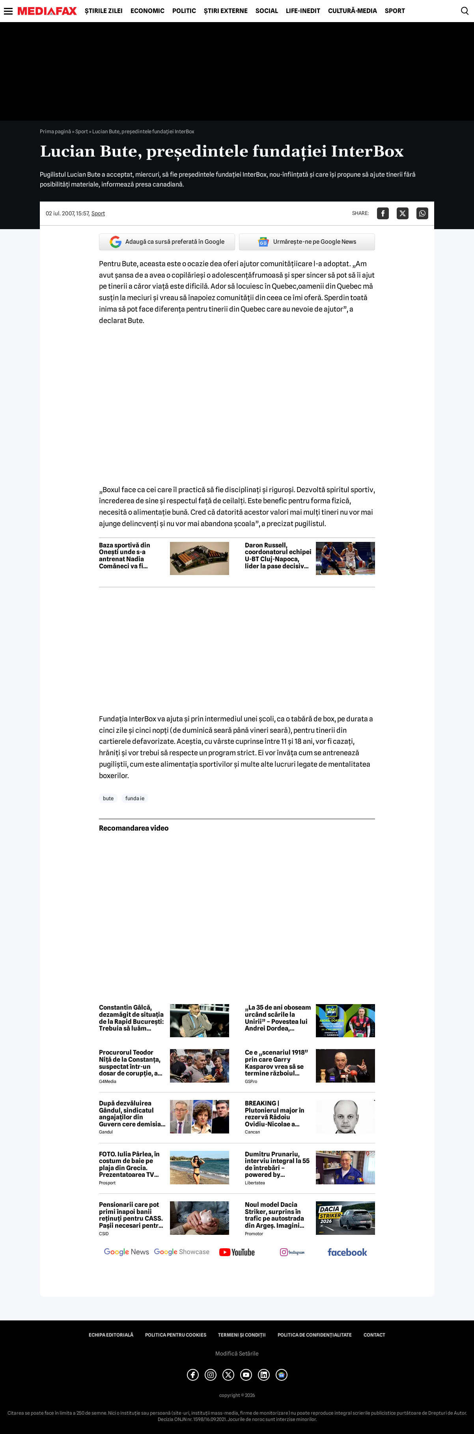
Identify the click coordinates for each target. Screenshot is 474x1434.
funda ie (134, 798)
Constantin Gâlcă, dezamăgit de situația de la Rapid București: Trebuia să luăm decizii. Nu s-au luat (131, 1018)
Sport (395, 11)
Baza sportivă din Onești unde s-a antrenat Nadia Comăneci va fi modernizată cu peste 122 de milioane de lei (131, 555)
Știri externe (226, 11)
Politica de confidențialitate (315, 1335)
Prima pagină (55, 131)
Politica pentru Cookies (175, 1335)
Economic (147, 11)
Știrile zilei (104, 11)
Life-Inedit (303, 11)
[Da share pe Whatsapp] (422, 213)
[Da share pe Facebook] (383, 213)
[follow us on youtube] (237, 1253)
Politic (184, 11)
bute (108, 798)
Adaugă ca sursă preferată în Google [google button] (167, 242)
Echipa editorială (111, 1335)
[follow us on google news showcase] (181, 1253)
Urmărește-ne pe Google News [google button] (307, 242)
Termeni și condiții (242, 1335)
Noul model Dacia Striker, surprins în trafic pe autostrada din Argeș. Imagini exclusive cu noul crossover (274, 1215)
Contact (374, 1335)
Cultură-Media (352, 11)
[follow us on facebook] (347, 1252)
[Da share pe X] (403, 213)
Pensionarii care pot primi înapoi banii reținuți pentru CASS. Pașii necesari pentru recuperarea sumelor (131, 1215)
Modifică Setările (237, 1353)
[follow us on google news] (126, 1253)
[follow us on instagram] (292, 1253)
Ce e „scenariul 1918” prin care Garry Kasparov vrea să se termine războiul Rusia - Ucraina (276, 1063)
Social (267, 11)
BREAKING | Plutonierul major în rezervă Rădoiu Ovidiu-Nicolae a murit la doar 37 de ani (278, 1114)
